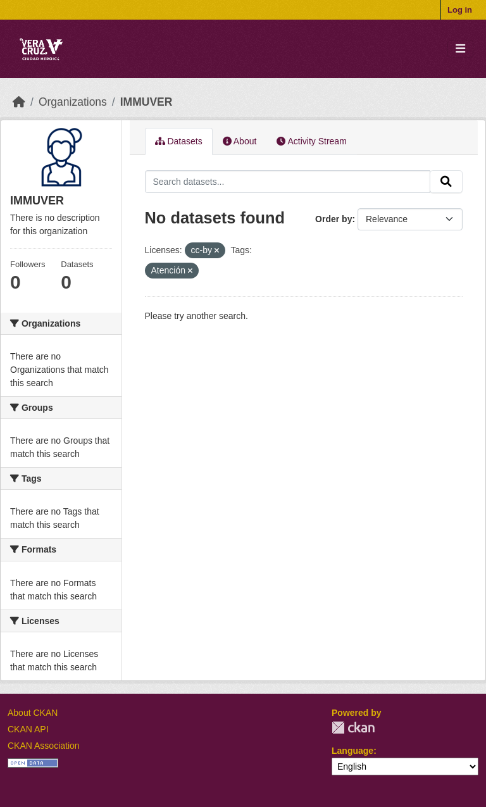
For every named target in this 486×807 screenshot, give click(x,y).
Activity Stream (311, 141)
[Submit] (446, 181)
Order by (333, 219)
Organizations (73, 102)
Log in (459, 10)
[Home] (19, 102)
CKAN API (28, 729)
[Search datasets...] (288, 181)
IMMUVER (146, 102)
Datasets (178, 141)
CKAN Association (44, 746)
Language (352, 751)
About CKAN (33, 713)
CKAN (353, 727)
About (240, 141)
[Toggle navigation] (460, 49)
